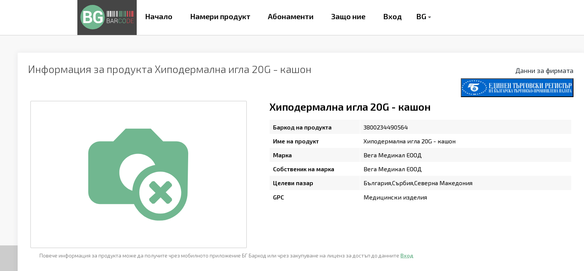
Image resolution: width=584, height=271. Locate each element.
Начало (158, 16)
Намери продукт (220, 16)
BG (421, 16)
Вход (392, 16)
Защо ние (348, 16)
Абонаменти (291, 16)
